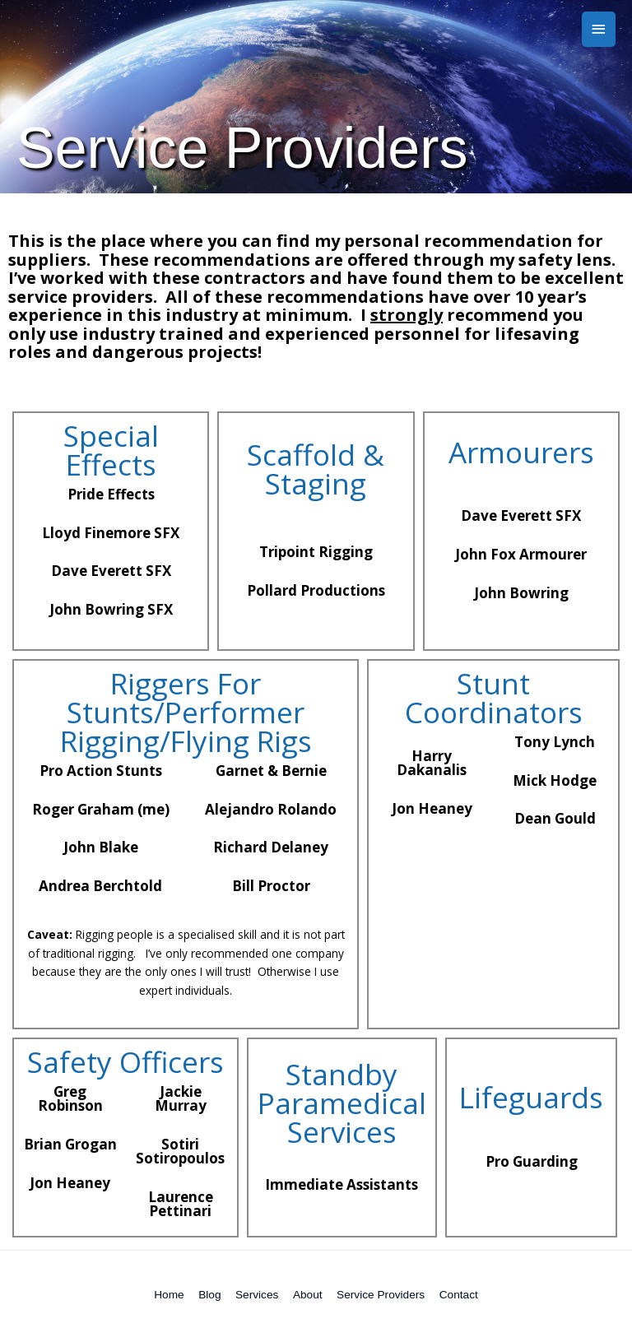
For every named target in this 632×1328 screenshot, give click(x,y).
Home (169, 1295)
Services (256, 1295)
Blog (209, 1295)
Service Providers (381, 1295)
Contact (458, 1295)
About (308, 1295)
